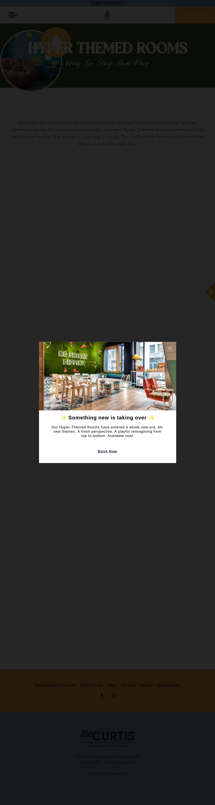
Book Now (107, 451)
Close (170, 348)
